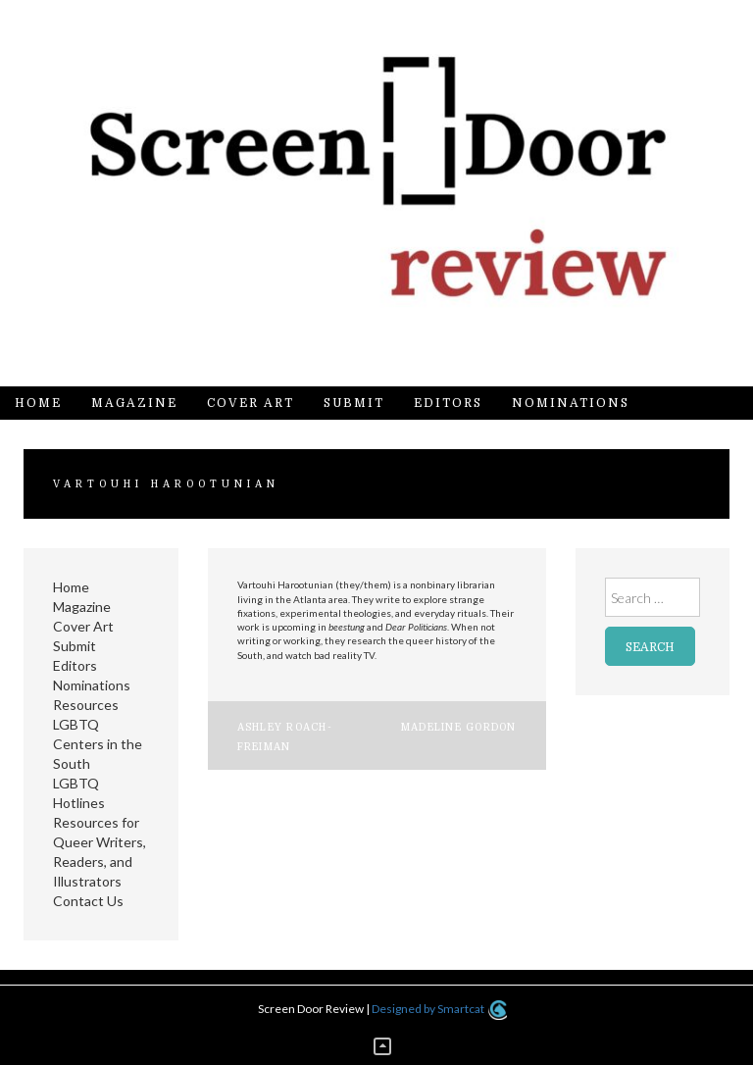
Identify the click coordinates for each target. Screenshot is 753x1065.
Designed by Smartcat (439, 1008)
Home (38, 403)
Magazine (134, 403)
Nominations (570, 403)
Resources (86, 704)
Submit (354, 403)
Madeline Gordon (459, 727)
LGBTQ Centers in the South (97, 744)
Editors (448, 403)
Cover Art (250, 403)
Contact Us (88, 900)
